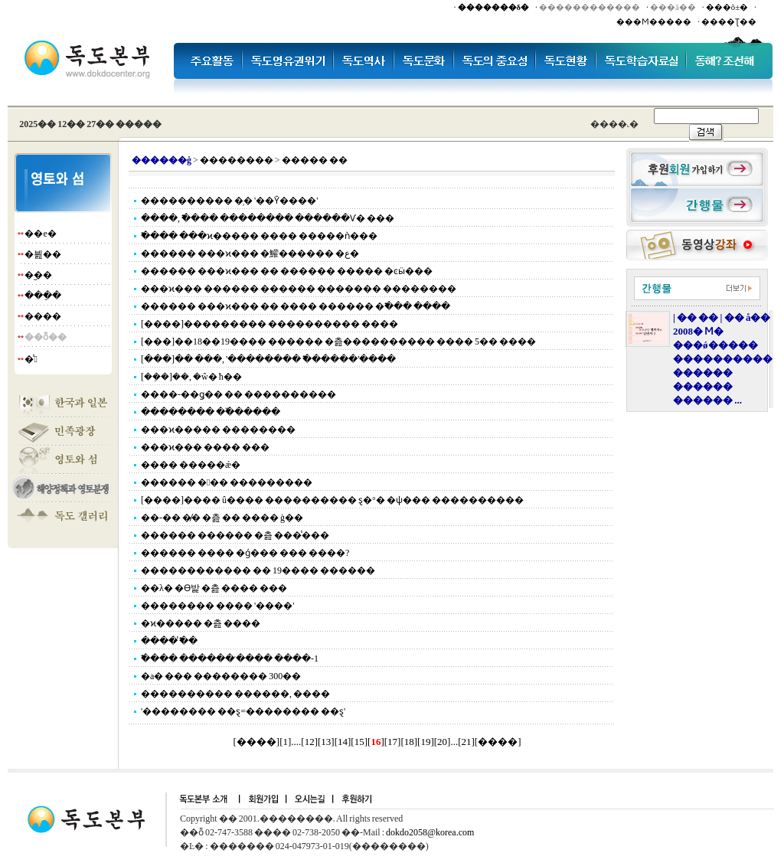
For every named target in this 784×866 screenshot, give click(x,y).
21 (466, 741)
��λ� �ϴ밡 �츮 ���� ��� (214, 588)
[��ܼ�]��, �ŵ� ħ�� (191, 376)
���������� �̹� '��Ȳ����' (229, 200)
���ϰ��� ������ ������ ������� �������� (298, 288)
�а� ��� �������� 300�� (221, 676)
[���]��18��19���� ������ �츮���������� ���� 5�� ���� (338, 341)
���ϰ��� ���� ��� (205, 447)
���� (42, 316)
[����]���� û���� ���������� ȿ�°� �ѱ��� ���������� (332, 500)
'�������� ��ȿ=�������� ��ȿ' (243, 711)
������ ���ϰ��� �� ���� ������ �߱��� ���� (295, 306)
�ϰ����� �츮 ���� (200, 623)
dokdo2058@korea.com (430, 832)
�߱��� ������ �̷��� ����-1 (229, 658)
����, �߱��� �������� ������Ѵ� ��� (267, 218)
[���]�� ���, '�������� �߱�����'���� (268, 359)
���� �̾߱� (169, 641)
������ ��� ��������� (226, 482)
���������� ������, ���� (235, 693)
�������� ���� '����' (217, 605)
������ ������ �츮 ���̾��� (235, 535)
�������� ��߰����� (210, 412)
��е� (40, 233)
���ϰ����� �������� (218, 429)
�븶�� (42, 254)
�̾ (30, 359)
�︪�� (38, 275)
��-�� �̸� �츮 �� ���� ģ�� (222, 517)
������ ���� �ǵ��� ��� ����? (245, 552)
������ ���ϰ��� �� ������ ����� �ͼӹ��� (287, 271)
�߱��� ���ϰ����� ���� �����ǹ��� (259, 235)
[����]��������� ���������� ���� (269, 324)
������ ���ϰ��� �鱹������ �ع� (250, 253)
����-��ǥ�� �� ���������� (238, 394)
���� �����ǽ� (190, 464)
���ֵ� (42, 295)
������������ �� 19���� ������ (258, 570)
